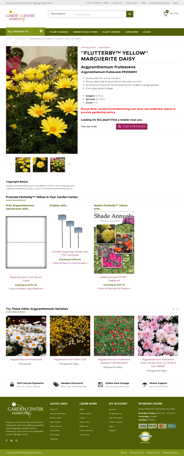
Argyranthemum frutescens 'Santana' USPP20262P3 (114, 361)
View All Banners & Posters (114, 288)
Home (8, 38)
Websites (54, 439)
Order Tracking (115, 422)
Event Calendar (86, 430)
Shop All (53, 409)
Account (112, 409)
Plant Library (20, 38)
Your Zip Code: (89, 126)
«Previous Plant (88, 47)
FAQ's (82, 418)
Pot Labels (54, 434)
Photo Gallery (86, 413)
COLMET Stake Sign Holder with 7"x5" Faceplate (70, 253)
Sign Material (56, 426)
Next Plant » (105, 47)
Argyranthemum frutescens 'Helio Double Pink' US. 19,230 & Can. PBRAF (158, 363)
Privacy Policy (136, 452)
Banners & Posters (58, 413)
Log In (111, 426)
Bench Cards (55, 418)
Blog (82, 409)
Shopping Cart (115, 413)
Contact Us (84, 434)
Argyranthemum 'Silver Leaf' (70, 359)
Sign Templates (115, 418)
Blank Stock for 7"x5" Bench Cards (26, 279)
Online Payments (145, 442)
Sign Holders (55, 422)
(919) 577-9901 (101, 3)
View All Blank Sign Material (26, 288)
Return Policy (153, 452)
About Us (84, 426)
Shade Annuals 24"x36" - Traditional (114, 279)
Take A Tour (85, 422)
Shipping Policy (170, 452)
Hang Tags (54, 430)
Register (112, 430)
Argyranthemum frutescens (26, 359)
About (124, 452)
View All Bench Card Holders (70, 263)
